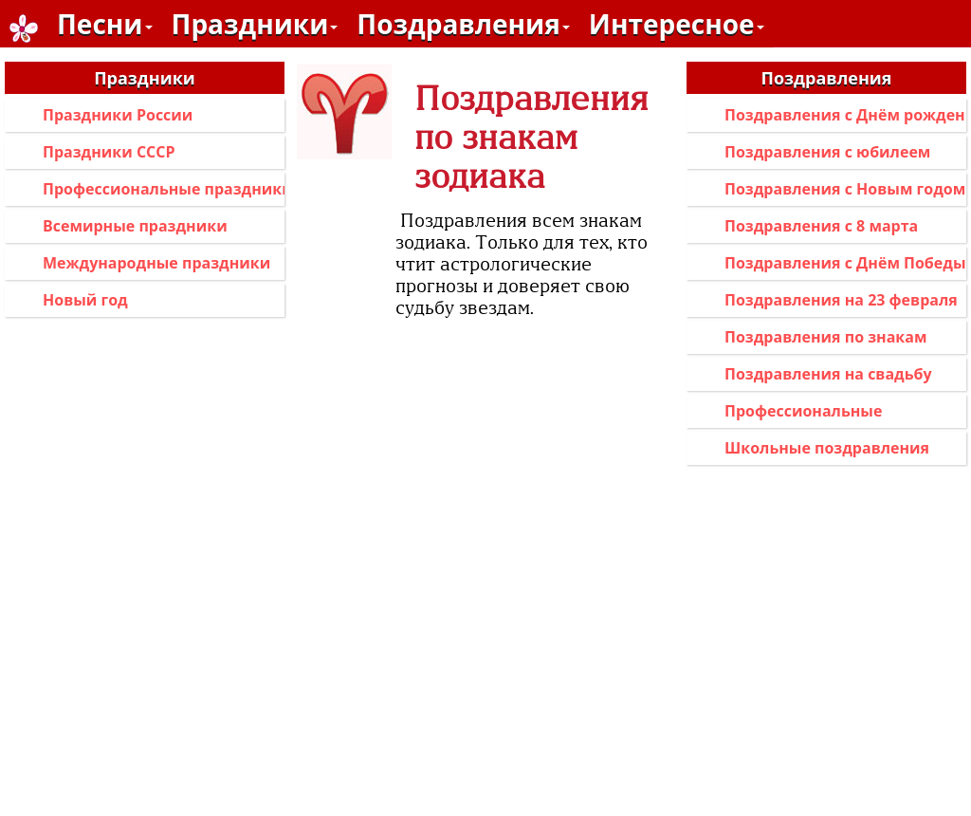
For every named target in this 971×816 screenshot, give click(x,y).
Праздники (255, 24)
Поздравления (463, 24)
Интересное (676, 24)
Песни (105, 24)
